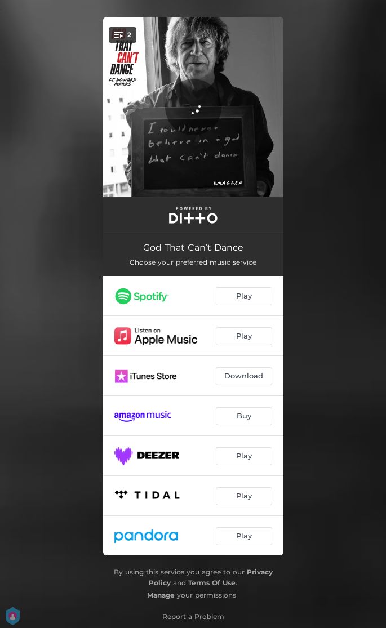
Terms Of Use (212, 582)
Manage (161, 595)
